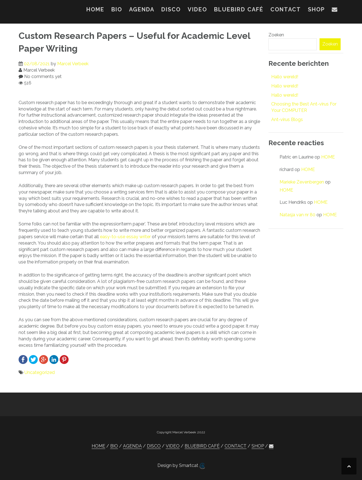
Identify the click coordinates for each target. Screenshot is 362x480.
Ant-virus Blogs (287, 119)
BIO (116, 9)
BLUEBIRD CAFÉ (238, 9)
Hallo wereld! (284, 76)
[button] (335, 11)
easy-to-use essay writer (125, 236)
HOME (95, 9)
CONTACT (285, 9)
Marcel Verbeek (73, 63)
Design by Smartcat (181, 466)
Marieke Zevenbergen (302, 182)
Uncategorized (39, 372)
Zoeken (276, 34)
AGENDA (141, 9)
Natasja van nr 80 (297, 214)
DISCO (171, 9)
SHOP (316, 9)
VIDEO (197, 9)
